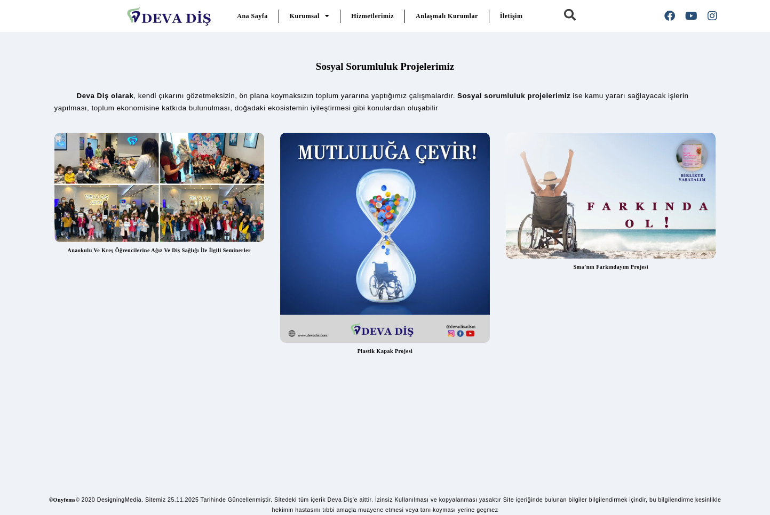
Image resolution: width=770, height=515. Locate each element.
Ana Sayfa (252, 16)
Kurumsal (310, 16)
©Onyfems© (64, 500)
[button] (570, 15)
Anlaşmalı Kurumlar (447, 16)
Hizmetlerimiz (372, 16)
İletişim (511, 16)
